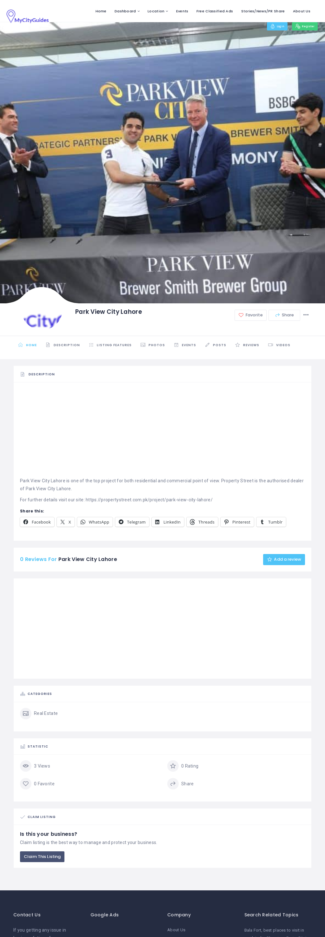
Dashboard (125, 11)
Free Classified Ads (214, 11)
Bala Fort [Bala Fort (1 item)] (253, 930)
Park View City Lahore (42, 480)
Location (156, 11)
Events (182, 11)
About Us (301, 11)
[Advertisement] (162, 432)
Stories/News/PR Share (263, 11)
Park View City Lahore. (49, 488)
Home (101, 11)
